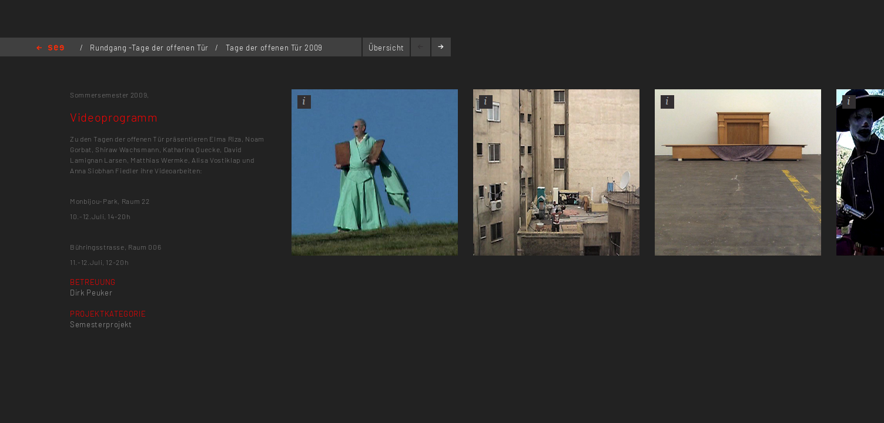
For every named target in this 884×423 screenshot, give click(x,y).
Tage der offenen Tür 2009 (274, 47)
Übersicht (386, 47)
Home (50, 48)
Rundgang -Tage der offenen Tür (150, 47)
